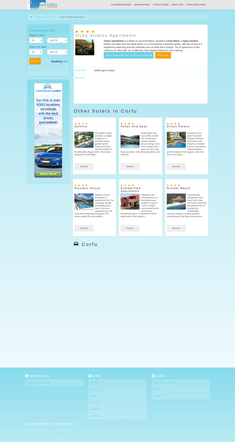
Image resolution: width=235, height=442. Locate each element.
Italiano (94, 396)
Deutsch (95, 389)
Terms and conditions (164, 382)
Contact (80, 78)
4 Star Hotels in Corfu (45, 17)
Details (84, 166)
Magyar (94, 416)
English (94, 382)
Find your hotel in (39, 382)
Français (95, 402)
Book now (163, 55)
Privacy (157, 389)
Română (95, 409)
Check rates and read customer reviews (129, 55)
